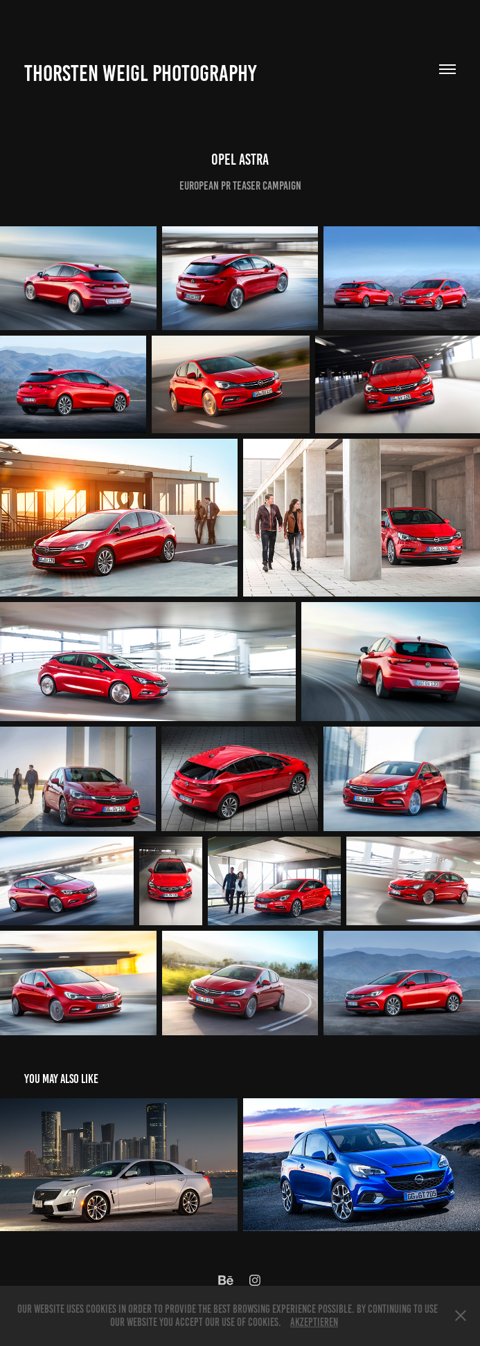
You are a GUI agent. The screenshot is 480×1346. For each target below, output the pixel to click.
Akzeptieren (314, 1322)
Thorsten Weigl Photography (140, 73)
